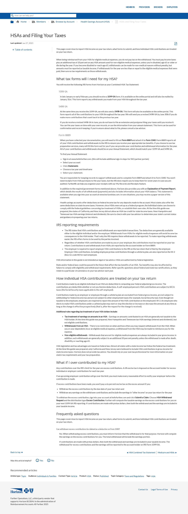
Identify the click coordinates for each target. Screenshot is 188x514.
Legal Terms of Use (159, 489)
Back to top (15, 452)
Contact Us (143, 489)
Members (130, 7)
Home (21, 21)
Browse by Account (63, 21)
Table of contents (23, 49)
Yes (41, 460)
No (52, 460)
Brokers (158, 7)
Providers (144, 7)
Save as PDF (175, 43)
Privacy (174, 489)
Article (74, 476)
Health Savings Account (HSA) (95, 21)
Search (12, 15)
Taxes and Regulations (134, 476)
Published (104, 476)
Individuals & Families (46, 476)
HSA (89, 476)
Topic (23, 476)
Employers (172, 7)
